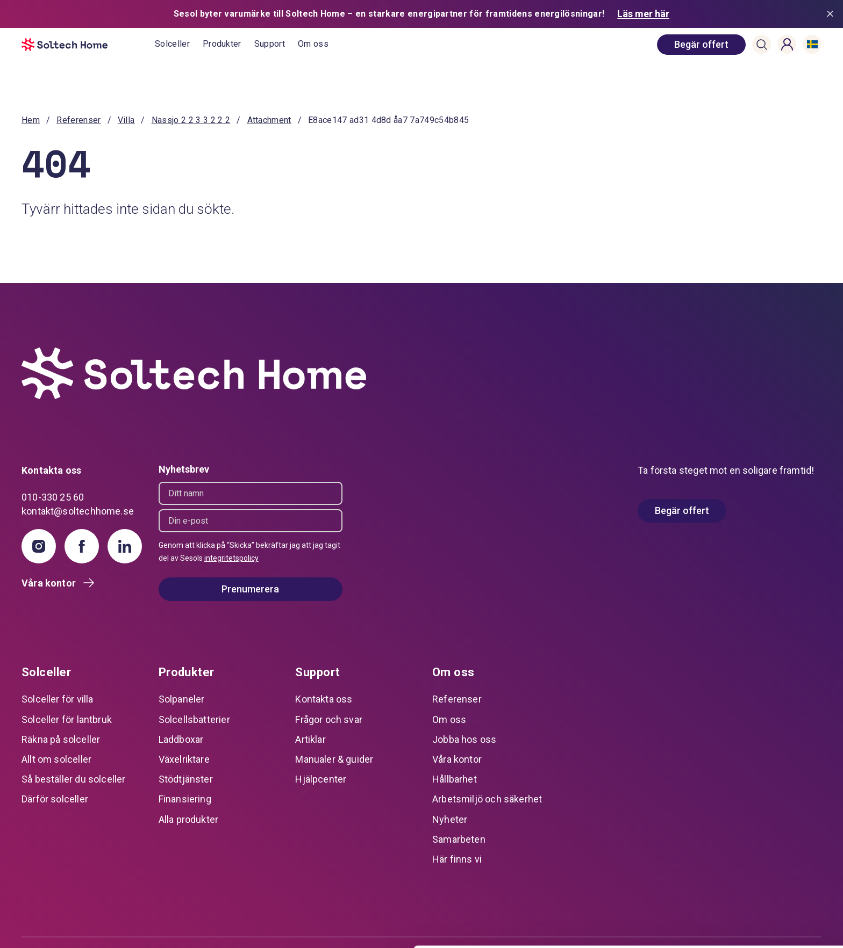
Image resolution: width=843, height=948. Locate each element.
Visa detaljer (165, 926)
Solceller (172, 44)
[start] (88, 44)
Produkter (222, 44)
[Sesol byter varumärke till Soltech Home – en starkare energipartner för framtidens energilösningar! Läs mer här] (422, 14)
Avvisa (753, 918)
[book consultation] (701, 44)
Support (269, 44)
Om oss (313, 44)
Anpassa (753, 882)
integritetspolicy (231, 558)
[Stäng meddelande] (832, 14)
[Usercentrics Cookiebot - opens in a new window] (70, 927)
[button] (761, 44)
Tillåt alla (753, 847)
